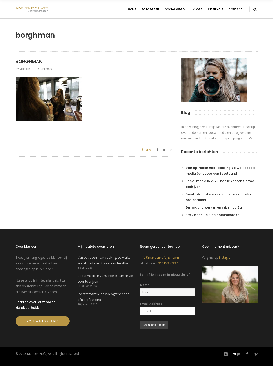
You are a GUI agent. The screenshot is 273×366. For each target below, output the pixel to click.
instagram (226, 257)
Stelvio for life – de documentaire (212, 215)
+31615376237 (167, 263)
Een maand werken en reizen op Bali (214, 207)
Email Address (151, 304)
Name (144, 285)
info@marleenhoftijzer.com (159, 257)
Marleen (25, 69)
